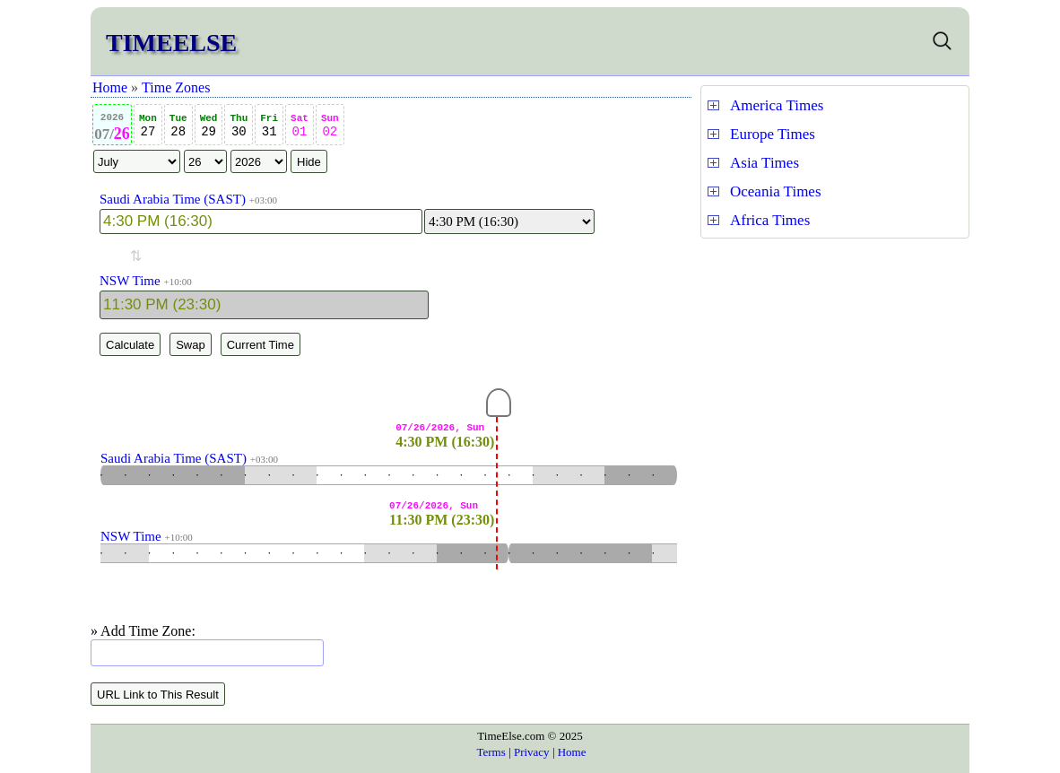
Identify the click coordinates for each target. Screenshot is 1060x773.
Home (109, 87)
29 (209, 126)
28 (178, 126)
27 (148, 126)
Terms (490, 752)
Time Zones (176, 87)
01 (299, 126)
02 (330, 126)
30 (239, 126)
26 (112, 127)
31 (269, 126)
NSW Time (130, 281)
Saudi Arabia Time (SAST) (173, 199)
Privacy (532, 752)
